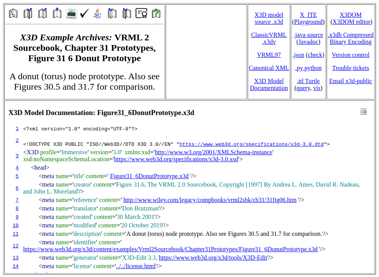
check (315, 55)
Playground (308, 21)
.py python (308, 68)
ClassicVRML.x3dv (269, 38)
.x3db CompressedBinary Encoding (351, 38)
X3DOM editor (351, 21)
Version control (350, 55)
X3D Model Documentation (269, 84)
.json (298, 55)
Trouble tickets (350, 68)
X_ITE (308, 15)
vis (316, 88)
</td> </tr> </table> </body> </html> (189, 186)
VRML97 (269, 55)
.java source (308, 35)
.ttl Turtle (308, 81)
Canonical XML (269, 68)
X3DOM (351, 15)
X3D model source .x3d (269, 18)
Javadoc (309, 41)
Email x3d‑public (350, 81)
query (303, 88)
